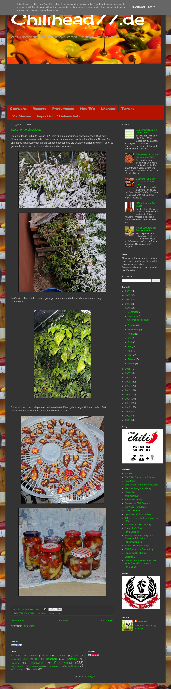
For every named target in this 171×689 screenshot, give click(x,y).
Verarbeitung (54, 613)
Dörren (76, 656)
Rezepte (39, 108)
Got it (151, 7)
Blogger (91, 676)
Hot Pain (129, 473)
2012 (128, 407)
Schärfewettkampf (54, 666)
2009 (128, 420)
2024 (128, 299)
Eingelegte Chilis (19, 659)
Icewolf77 (142, 621)
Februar (132, 359)
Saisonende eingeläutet (26, 129)
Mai (130, 346)
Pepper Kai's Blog (133, 528)
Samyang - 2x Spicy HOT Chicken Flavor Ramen (146, 181)
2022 (21, 613)
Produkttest (63, 663)
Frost (26, 613)
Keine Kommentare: (32, 609)
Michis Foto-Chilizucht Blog (138, 524)
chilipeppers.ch (132, 496)
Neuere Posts (18, 620)
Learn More (138, 7)
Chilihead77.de (78, 19)
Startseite (18, 108)
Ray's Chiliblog (132, 532)
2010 (128, 416)
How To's (87, 108)
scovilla (34, 669)
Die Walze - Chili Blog (135, 507)
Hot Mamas (130, 567)
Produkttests (63, 108)
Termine (128, 108)
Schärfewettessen (37, 666)
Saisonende (35, 613)
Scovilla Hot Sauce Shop (137, 545)
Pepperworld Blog (133, 542)
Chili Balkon (130, 481)
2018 (128, 382)
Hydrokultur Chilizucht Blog (138, 514)
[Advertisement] (85, 84)
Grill (37, 659)
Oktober (132, 325)
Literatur (108, 108)
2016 (128, 390)
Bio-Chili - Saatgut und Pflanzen (140, 477)
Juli (130, 338)
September (133, 329)
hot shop (21, 669)
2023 (128, 304)
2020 (128, 373)
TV (12, 669)
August (131, 334)
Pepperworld (36, 663)
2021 (128, 369)
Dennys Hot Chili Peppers (137, 503)
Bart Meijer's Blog (133, 499)
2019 (128, 377)
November (133, 316)
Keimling (72, 658)
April (130, 351)
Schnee (44, 613)
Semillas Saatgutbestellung (138, 488)
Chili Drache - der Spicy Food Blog (141, 485)
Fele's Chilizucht (132, 511)
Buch (48, 655)
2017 (128, 386)
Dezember (133, 312)
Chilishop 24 (131, 557)
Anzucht (15, 655)
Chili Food (62, 655)
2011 (128, 411)
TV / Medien (20, 116)
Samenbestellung (18, 666)
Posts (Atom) (29, 626)
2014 (128, 399)
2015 (128, 394)
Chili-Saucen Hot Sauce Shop (139, 549)
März (130, 355)
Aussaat (33, 655)
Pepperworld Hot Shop (136, 553)
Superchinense (71, 666)
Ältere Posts (107, 620)
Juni (130, 342)
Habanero (52, 658)
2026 (128, 291)
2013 (128, 403)
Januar (131, 363)
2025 (128, 295)
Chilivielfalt (130, 492)
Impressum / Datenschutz (58, 116)
